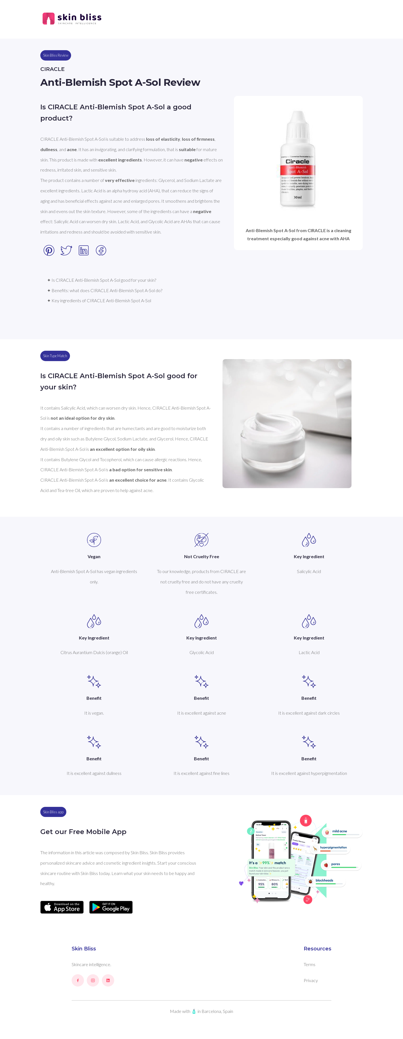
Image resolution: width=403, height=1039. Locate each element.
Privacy (311, 980)
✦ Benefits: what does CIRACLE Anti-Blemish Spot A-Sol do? (104, 290)
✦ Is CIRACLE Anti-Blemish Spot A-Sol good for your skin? (101, 280)
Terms (309, 964)
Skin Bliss (84, 949)
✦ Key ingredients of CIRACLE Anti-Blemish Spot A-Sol (99, 300)
